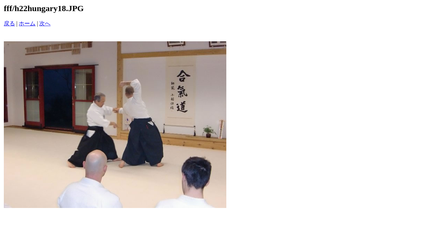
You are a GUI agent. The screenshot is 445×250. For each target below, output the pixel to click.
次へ (44, 23)
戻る (9, 23)
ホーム (27, 23)
